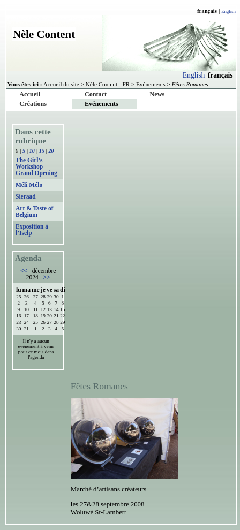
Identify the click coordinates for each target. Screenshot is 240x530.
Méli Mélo (29, 184)
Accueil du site (61, 84)
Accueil (29, 94)
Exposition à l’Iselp (32, 229)
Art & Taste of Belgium (35, 211)
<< (24, 271)
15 (41, 151)
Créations (33, 104)
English (228, 11)
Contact (96, 94)
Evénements (151, 84)
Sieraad (26, 196)
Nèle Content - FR (108, 84)
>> (46, 277)
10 (32, 151)
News (157, 94)
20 (51, 151)
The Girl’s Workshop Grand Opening (36, 166)
